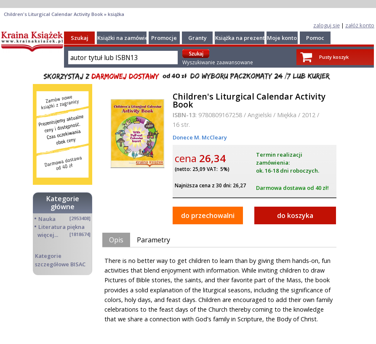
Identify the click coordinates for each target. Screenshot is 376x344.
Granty (197, 38)
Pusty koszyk (334, 57)
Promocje (164, 38)
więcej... (47, 235)
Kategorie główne (62, 202)
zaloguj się (326, 25)
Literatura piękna (61, 227)
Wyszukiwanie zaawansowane (217, 62)
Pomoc (315, 38)
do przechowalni (208, 215)
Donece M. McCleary (200, 137)
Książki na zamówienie (127, 38)
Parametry (153, 239)
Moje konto (282, 38)
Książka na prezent (240, 38)
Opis (116, 239)
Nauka (47, 219)
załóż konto (359, 25)
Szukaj (79, 38)
